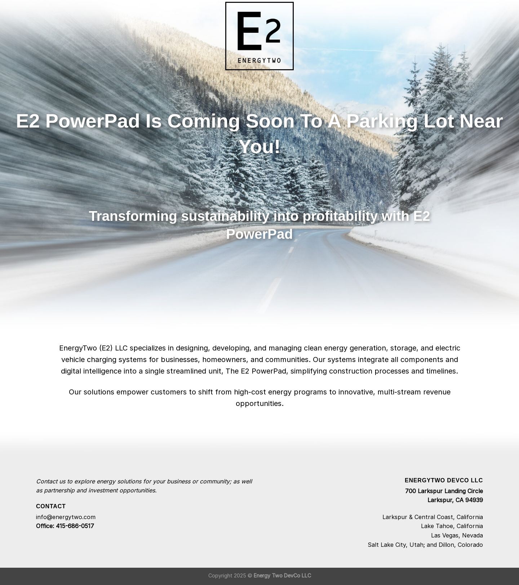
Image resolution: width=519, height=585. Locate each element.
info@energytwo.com (66, 517)
